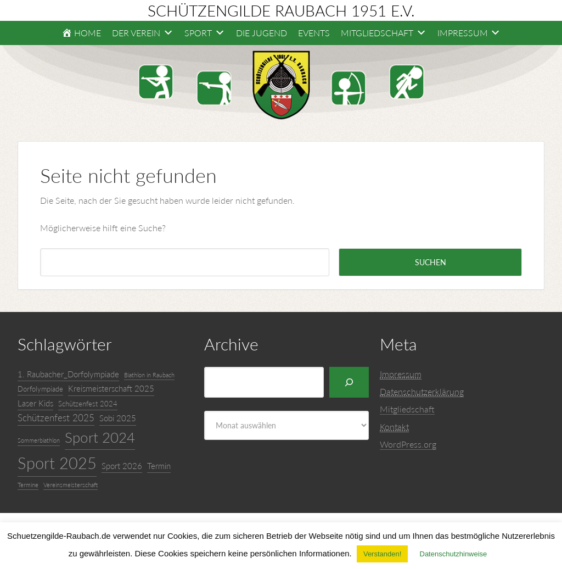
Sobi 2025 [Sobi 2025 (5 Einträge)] (117, 418)
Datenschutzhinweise (453, 554)
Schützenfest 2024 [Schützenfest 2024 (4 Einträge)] (87, 403)
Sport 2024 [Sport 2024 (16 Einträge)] (100, 437)
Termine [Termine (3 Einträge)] (28, 484)
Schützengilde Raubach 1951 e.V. (281, 10)
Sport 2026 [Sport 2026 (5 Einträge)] (122, 466)
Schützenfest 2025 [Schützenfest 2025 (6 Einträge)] (56, 417)
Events (314, 32)
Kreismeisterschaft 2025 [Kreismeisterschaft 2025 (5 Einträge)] (111, 388)
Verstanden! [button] (382, 554)
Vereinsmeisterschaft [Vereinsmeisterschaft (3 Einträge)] (70, 484)
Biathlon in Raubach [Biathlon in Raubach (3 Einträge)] (149, 374)
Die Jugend (261, 32)
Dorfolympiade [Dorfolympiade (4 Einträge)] (40, 388)
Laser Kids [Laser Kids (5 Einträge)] (35, 403)
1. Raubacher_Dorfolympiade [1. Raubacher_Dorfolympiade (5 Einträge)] (68, 374)
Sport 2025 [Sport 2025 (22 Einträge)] (57, 462)
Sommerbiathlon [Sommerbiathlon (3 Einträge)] (39, 440)
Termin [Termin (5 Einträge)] (159, 466)
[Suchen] (349, 382)
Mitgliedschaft (407, 409)
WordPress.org (408, 444)
